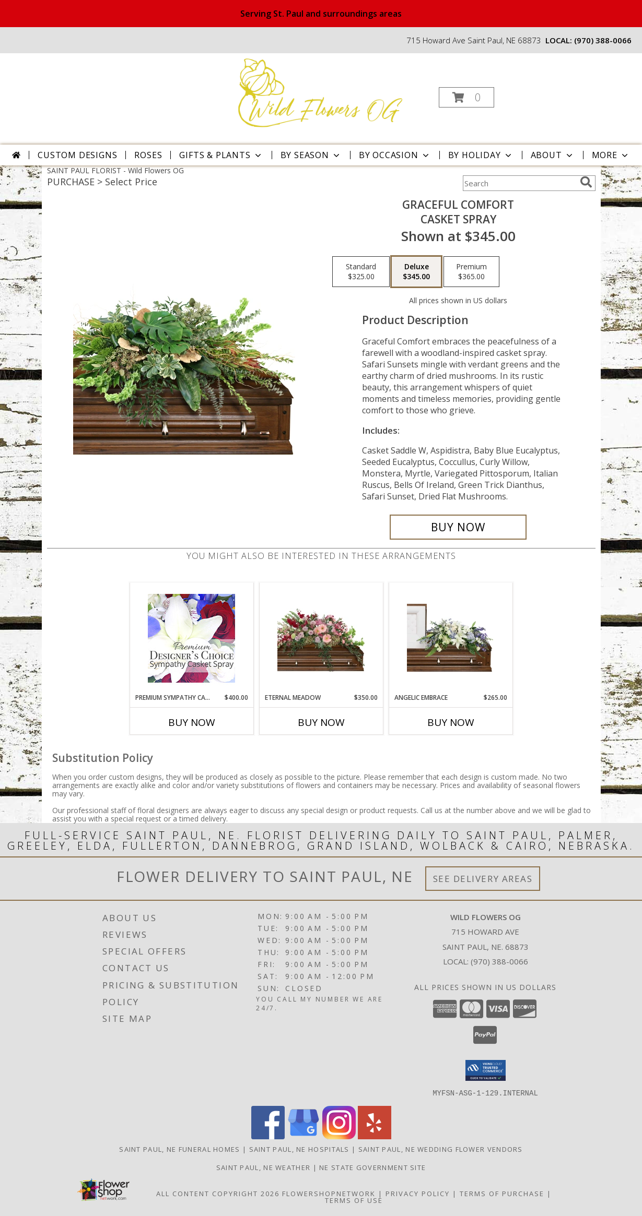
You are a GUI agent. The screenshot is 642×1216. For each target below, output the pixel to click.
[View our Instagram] (339, 1136)
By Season (311, 155)
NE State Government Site (372, 1167)
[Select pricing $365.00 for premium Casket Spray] (471, 272)
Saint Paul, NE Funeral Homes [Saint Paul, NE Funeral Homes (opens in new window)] (179, 1148)
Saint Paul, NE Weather (263, 1167)
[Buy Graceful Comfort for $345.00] (458, 527)
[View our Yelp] (374, 1136)
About (553, 155)
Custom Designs (77, 155)
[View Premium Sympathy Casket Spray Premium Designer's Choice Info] (191, 638)
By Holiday (480, 155)
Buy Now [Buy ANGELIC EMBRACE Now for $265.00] (450, 722)
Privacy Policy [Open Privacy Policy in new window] (418, 1193)
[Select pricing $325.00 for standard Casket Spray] (361, 272)
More (611, 155)
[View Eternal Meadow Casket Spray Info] (321, 638)
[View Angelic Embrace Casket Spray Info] (450, 638)
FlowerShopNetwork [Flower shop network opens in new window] (329, 1193)
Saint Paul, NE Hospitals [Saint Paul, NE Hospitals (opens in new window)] (299, 1148)
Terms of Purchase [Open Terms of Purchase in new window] (502, 1193)
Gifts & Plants (221, 155)
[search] (586, 182)
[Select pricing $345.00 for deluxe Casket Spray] (416, 272)
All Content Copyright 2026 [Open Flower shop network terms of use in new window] (217, 1193)
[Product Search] (519, 183)
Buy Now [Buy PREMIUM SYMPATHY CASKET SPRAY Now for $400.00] (191, 722)
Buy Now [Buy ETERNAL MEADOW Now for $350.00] (321, 722)
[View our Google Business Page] (303, 1136)
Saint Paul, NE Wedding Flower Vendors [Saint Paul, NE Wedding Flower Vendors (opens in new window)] (440, 1148)
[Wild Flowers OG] (319, 94)
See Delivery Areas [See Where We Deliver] (483, 879)
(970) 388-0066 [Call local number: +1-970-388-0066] (603, 40)
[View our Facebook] (268, 1136)
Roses (148, 155)
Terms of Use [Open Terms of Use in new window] (354, 1200)
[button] (466, 97)
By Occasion (395, 155)
